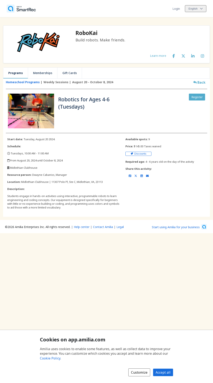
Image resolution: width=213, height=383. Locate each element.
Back (199, 82)
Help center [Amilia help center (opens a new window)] (81, 227)
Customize (139, 372)
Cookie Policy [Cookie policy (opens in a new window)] (50, 358)
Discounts (138, 153)
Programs (15, 73)
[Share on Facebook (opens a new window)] (130, 176)
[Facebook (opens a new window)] (174, 55)
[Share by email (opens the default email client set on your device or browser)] (147, 176)
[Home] (21, 8)
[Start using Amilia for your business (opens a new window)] (179, 226)
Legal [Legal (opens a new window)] (120, 227)
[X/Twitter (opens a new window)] (183, 55)
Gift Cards (69, 73)
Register (197, 97)
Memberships (42, 73)
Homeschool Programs (23, 82)
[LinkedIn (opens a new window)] (193, 55)
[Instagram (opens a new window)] (202, 55)
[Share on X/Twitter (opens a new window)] (135, 176)
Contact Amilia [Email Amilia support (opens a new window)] (103, 227)
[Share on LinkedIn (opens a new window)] (141, 176)
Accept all (163, 372)
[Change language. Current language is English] (195, 8)
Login (176, 9)
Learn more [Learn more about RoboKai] (158, 55)
